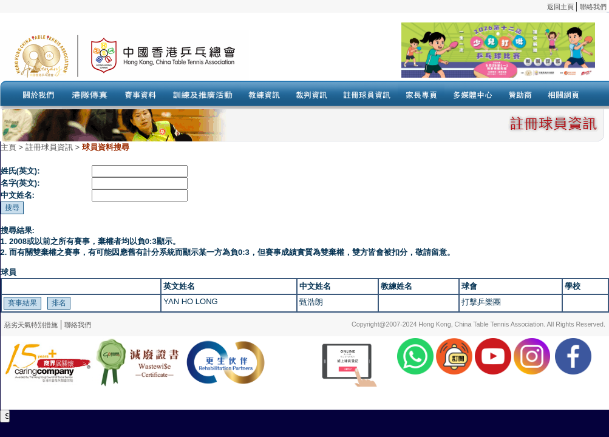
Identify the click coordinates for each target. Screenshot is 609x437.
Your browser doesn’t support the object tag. (422, 55)
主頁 (8, 147)
